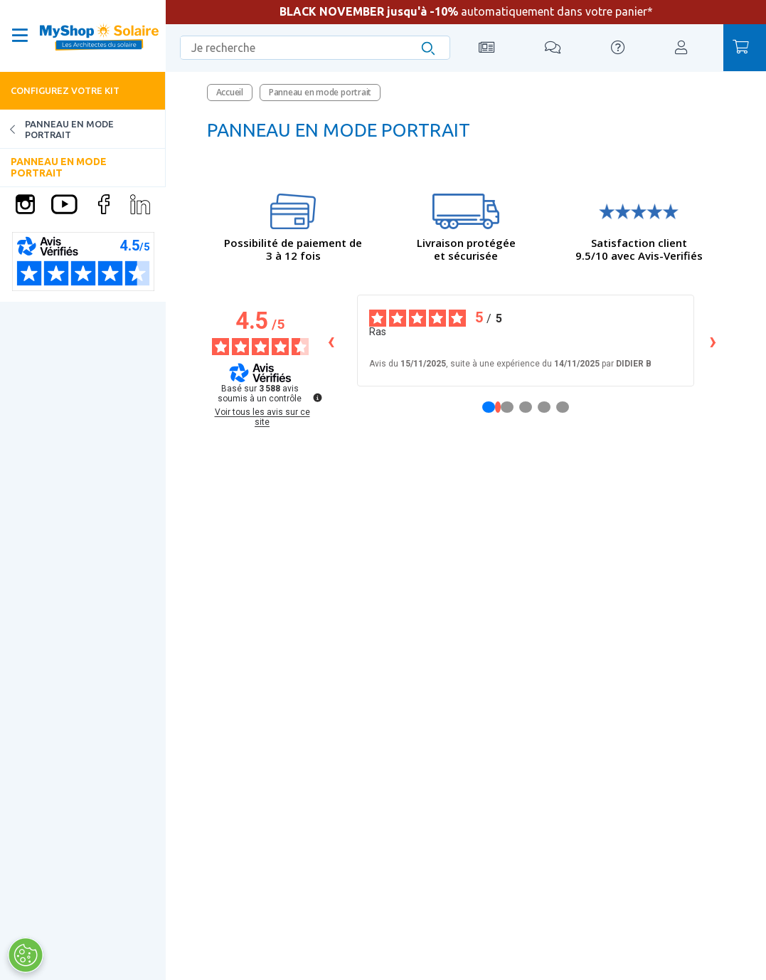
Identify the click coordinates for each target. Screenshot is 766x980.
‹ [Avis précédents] (331, 340)
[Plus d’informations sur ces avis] (316, 396)
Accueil (229, 92)
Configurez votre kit (65, 90)
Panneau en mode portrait (57, 129)
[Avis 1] (498, 407)
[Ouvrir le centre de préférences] (25, 955)
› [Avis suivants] (713, 340)
